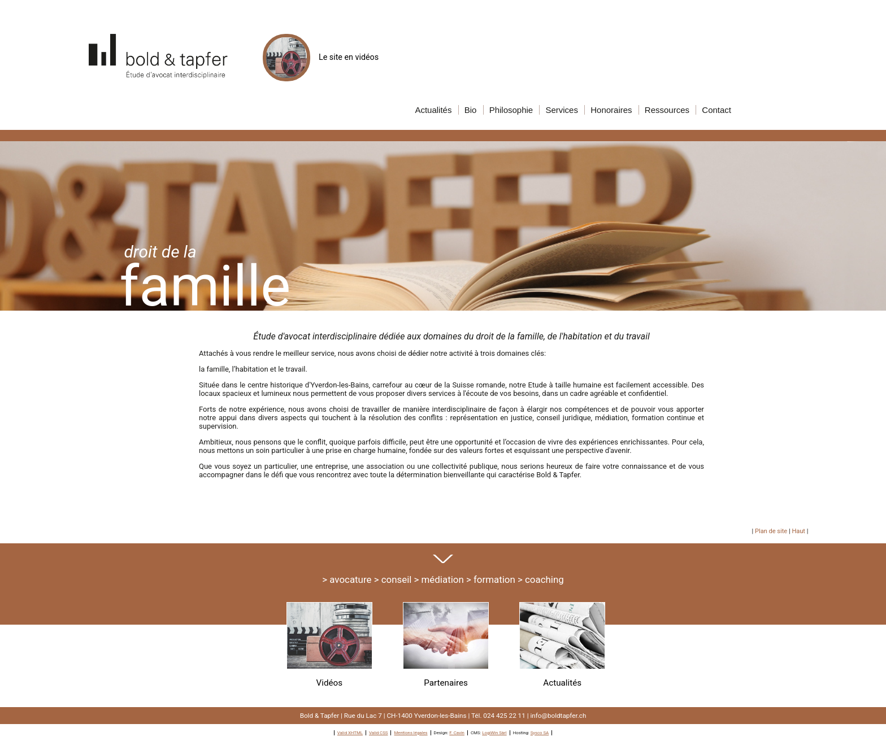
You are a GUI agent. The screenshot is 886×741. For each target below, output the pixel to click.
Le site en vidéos (321, 57)
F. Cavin (456, 732)
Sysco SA (540, 732)
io (470, 110)
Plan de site (771, 531)
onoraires (611, 110)
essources (667, 110)
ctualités (433, 110)
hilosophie (511, 110)
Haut (798, 531)
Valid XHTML (350, 732)
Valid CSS (378, 732)
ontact (716, 110)
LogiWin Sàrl (494, 732)
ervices (561, 110)
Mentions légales (410, 732)
